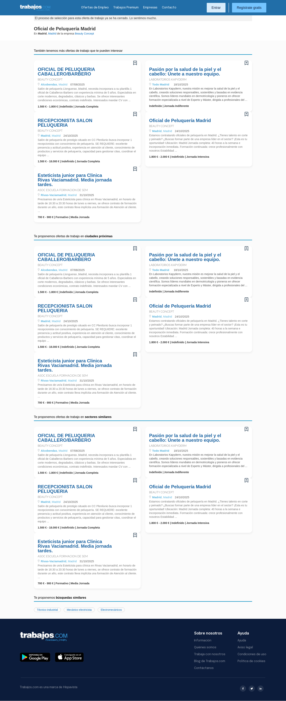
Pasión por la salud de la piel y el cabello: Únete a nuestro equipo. (185, 71)
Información (202, 640)
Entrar (216, 8)
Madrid (52, 33)
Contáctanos (204, 668)
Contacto (169, 7)
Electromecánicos (111, 609)
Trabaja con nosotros (209, 654)
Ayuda (242, 640)
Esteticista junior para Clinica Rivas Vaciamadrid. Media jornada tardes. (75, 180)
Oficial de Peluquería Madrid (180, 120)
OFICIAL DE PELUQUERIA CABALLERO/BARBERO (66, 71)
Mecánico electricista (79, 609)
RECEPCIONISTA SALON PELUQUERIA (65, 122)
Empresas (150, 7)
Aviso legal (245, 647)
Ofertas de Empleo (95, 7)
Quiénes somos (205, 647)
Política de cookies (251, 661)
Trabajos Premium (126, 7)
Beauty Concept (50, 79)
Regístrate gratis (249, 8)
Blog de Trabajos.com (209, 661)
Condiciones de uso (252, 654)
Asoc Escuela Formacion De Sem (63, 190)
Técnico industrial (47, 609)
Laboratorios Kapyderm (168, 79)
